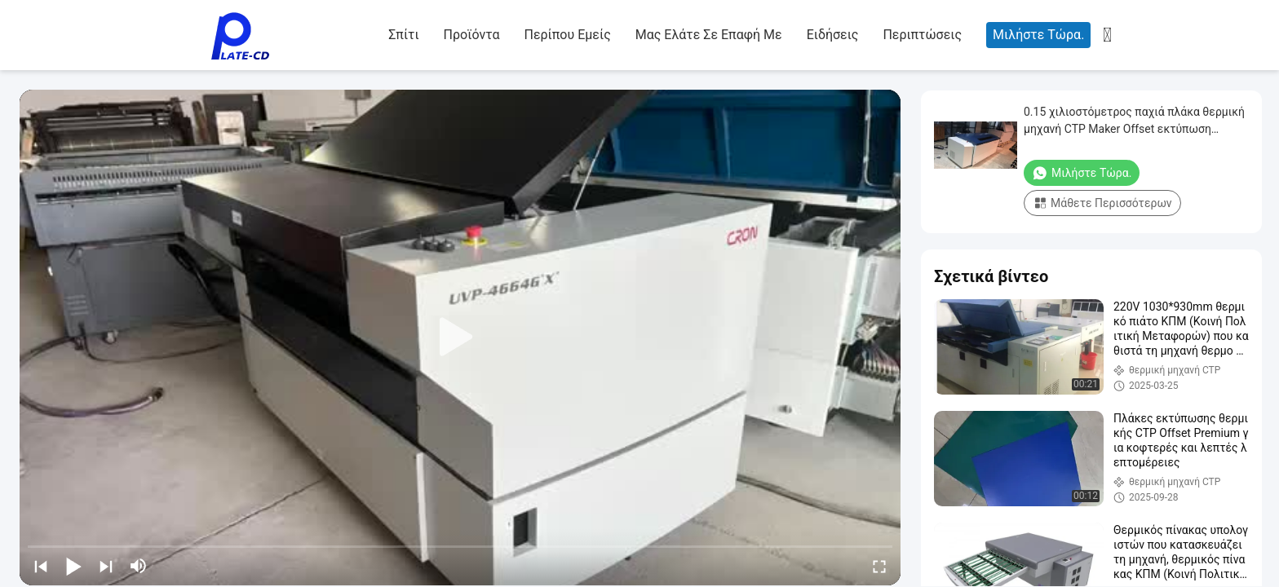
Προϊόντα (472, 34)
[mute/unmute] (138, 566)
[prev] (40, 566)
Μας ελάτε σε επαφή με (708, 34)
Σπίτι (403, 34)
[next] (106, 566)
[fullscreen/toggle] (879, 566)
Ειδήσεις (833, 34)
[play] (460, 337)
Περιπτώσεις (922, 34)
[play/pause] (73, 566)
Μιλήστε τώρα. (1038, 34)
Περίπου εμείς (567, 34)
